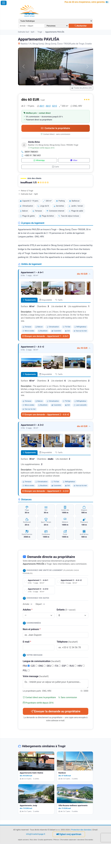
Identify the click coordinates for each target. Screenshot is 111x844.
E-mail (27, 641)
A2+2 (54, 106)
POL (26, 670)
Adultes (27, 609)
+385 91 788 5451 (31, 155)
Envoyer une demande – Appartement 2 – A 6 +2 (45, 414)
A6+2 (48, 106)
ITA (58, 665)
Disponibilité (45, 300)
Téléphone (67, 641)
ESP (65, 665)
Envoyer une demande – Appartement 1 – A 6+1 (45, 336)
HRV (81, 665)
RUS (73, 665)
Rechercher (80, 26)
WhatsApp (39, 160)
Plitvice (56, 840)
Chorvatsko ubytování (68, 840)
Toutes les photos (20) (81, 88)
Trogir (39, 32)
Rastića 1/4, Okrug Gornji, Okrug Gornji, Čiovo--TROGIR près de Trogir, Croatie (55, 44)
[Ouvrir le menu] (4, 3)
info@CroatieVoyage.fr (35, 834)
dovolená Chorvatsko (85, 840)
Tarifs (59, 300)
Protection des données (81, 830)
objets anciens (23, 840)
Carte (55, 167)
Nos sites (33, 840)
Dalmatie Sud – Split (26, 32)
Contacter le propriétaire (55, 128)
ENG (42, 665)
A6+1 (42, 106)
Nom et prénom (32, 629)
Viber (73, 160)
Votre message (36, 676)
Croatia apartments (45, 840)
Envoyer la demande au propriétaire (55, 711)
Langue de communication (42, 661)
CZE (34, 665)
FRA (26, 665)
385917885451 (29, 152)
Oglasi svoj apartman (68, 834)
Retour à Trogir (26, 191)
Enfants (66, 609)
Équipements (29, 300)
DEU (50, 665)
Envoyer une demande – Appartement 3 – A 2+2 (45, 491)
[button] (55, 181)
